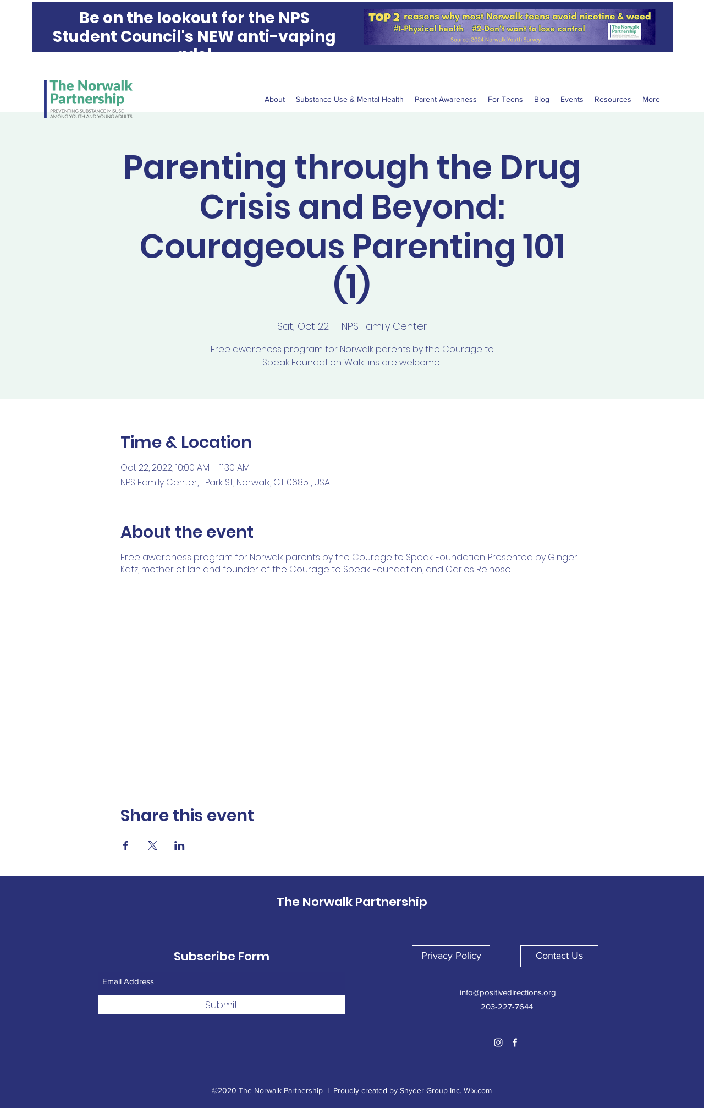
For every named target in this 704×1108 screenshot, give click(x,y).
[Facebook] (514, 1042)
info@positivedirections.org (508, 992)
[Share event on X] (152, 845)
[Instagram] (498, 1042)
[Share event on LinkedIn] (179, 845)
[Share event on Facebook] (125, 845)
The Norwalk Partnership (352, 901)
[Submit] (221, 1004)
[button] (451, 956)
